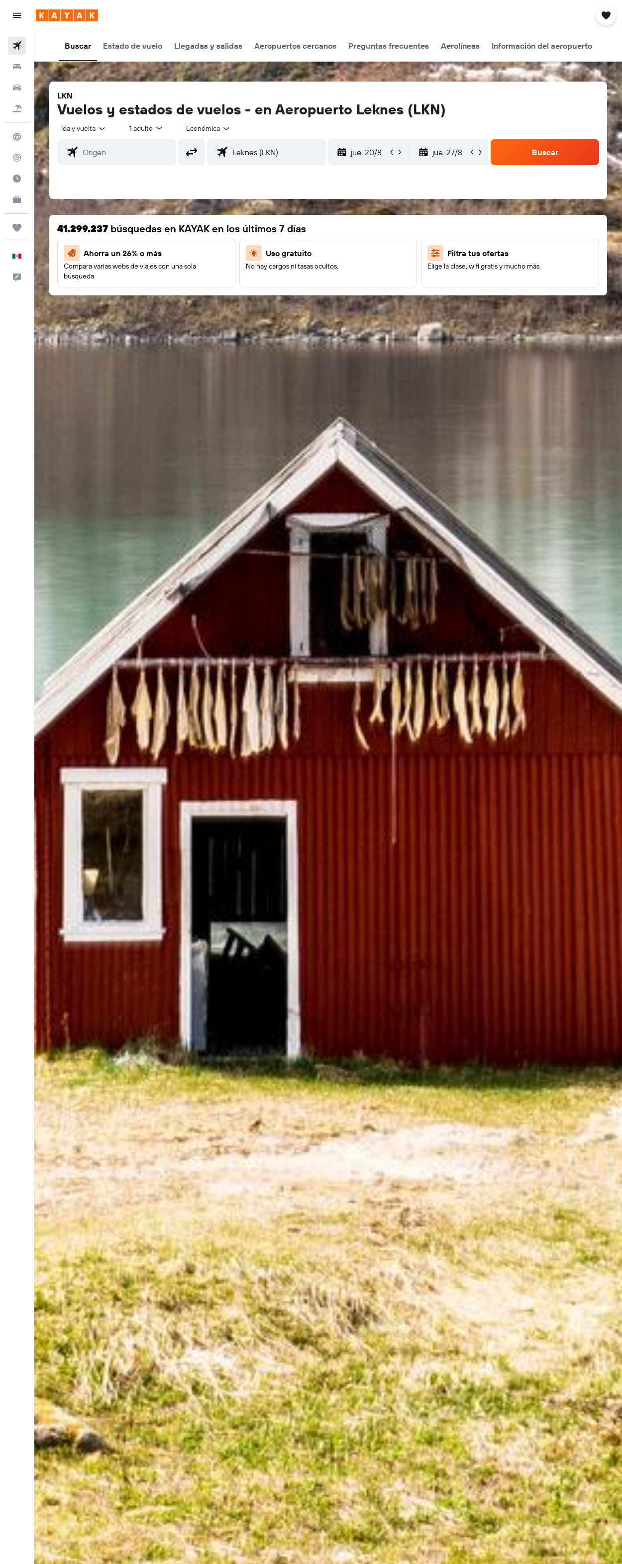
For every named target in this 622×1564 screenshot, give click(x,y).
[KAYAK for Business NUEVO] (17, 199)
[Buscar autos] (17, 87)
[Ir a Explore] (17, 137)
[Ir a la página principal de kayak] (67, 15)
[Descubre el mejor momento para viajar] (17, 178)
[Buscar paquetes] (17, 108)
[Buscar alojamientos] (17, 67)
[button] (17, 15)
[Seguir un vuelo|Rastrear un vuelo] (17, 158)
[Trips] (17, 228)
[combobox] (208, 128)
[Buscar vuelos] (17, 46)
